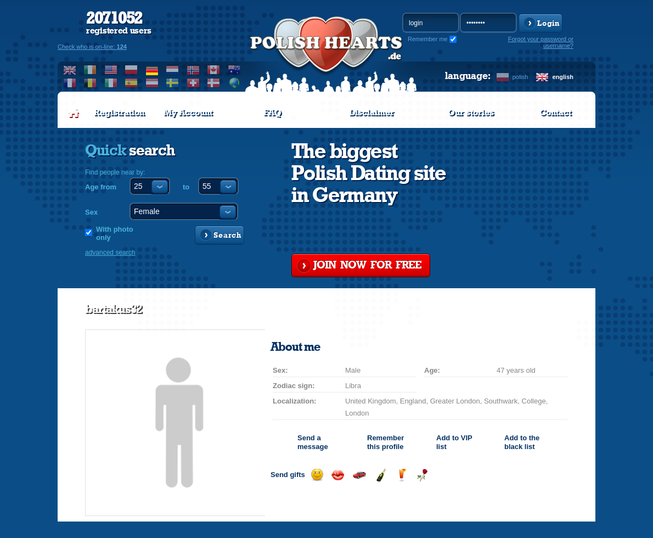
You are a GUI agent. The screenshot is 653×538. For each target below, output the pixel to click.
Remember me (428, 39)
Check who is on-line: (92, 46)
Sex (91, 212)
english (562, 77)
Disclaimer (371, 112)
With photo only (114, 233)
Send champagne (380, 475)
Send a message (312, 442)
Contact (555, 112)
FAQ (272, 112)
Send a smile (317, 475)
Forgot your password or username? (540, 42)
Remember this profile (385, 442)
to (186, 187)
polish (520, 77)
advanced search (110, 252)
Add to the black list (521, 442)
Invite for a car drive (359, 475)
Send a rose (422, 475)
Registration (119, 112)
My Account (188, 112)
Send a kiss (337, 475)
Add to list (454, 442)
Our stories (471, 112)
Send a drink (401, 475)
